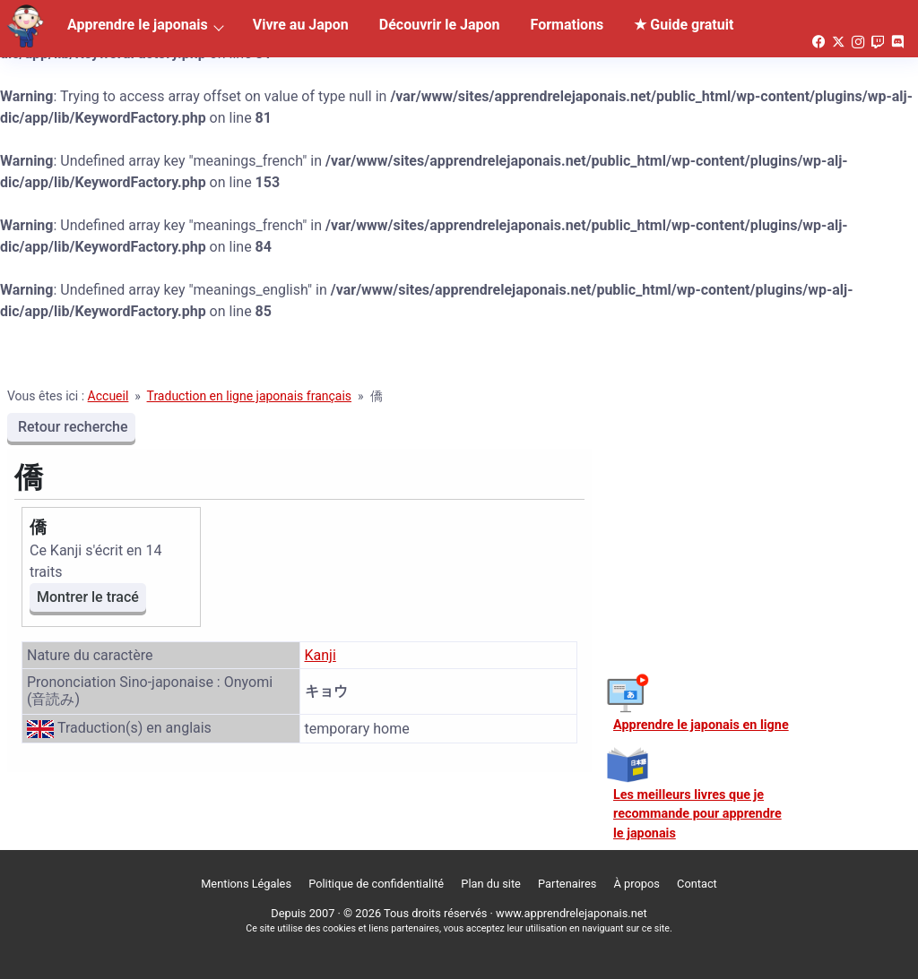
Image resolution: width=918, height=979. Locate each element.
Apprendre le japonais (137, 24)
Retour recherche (71, 426)
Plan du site (491, 883)
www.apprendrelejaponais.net (571, 913)
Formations (567, 24)
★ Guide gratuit (683, 24)
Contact (697, 883)
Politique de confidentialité (376, 883)
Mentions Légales (246, 883)
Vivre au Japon (301, 24)
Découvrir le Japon (439, 24)
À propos (637, 883)
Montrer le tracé (88, 596)
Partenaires (567, 883)
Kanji (320, 655)
